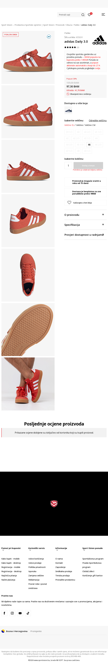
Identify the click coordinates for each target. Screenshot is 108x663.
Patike (76, 25)
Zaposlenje (60, 567)
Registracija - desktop (11, 571)
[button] (71, 14)
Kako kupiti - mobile (10, 558)
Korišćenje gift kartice (92, 575)
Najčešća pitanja (9, 575)
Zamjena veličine (36, 575)
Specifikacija (84, 224)
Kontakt (59, 563)
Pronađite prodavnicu (65, 579)
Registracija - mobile (10, 567)
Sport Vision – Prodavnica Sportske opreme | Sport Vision (27, 25)
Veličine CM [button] (90, 125)
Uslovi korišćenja (36, 558)
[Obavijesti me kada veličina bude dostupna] (69, 132)
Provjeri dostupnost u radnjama (84, 234)
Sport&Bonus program (93, 558)
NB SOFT (59, 660)
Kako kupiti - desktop (11, 563)
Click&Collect (88, 571)
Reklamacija (33, 579)
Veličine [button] (79, 125)
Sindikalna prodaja (63, 571)
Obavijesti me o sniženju (80, 94)
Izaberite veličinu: (74, 120)
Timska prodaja (62, 575)
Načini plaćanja (8, 579)
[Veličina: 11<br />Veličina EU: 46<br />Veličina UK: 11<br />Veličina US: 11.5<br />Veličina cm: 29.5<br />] (89, 144)
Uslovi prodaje (34, 563)
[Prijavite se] (89, 14)
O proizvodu (84, 214)
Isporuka (32, 571)
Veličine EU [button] (69, 125)
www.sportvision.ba (42, 660)
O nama (59, 558)
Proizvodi (60, 25)
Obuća (69, 25)
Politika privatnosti (37, 567)
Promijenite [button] (36, 631)
